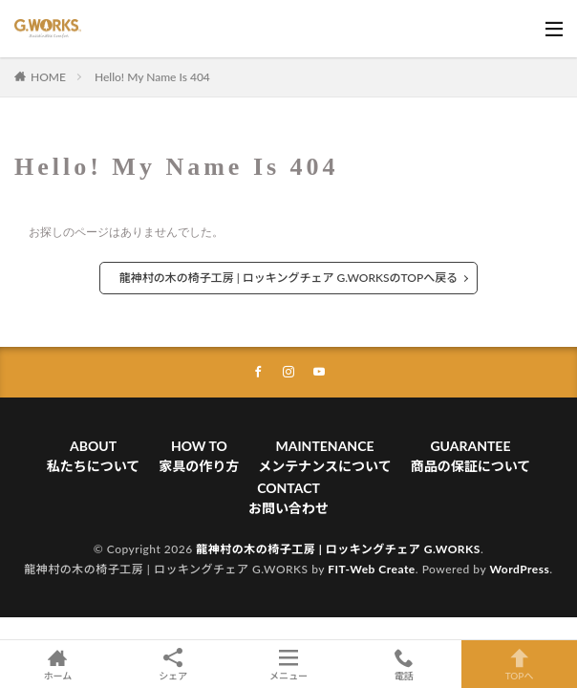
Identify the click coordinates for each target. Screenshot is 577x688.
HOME (48, 77)
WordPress (519, 569)
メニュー (289, 664)
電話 (403, 664)
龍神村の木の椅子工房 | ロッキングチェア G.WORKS (338, 549)
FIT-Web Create (372, 569)
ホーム (58, 664)
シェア (173, 664)
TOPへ (519, 664)
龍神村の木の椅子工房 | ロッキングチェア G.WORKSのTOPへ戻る (288, 277)
